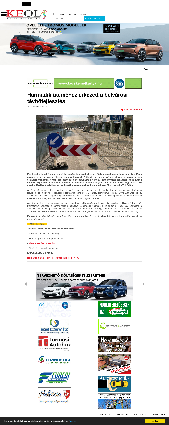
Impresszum (122, 415)
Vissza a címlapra (133, 110)
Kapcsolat (105, 415)
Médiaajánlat (159, 415)
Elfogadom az (69, 14)
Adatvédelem (140, 415)
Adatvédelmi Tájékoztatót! (76, 14)
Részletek (73, 421)
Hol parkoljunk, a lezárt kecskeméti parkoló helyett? (53, 258)
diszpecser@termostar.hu (42, 244)
